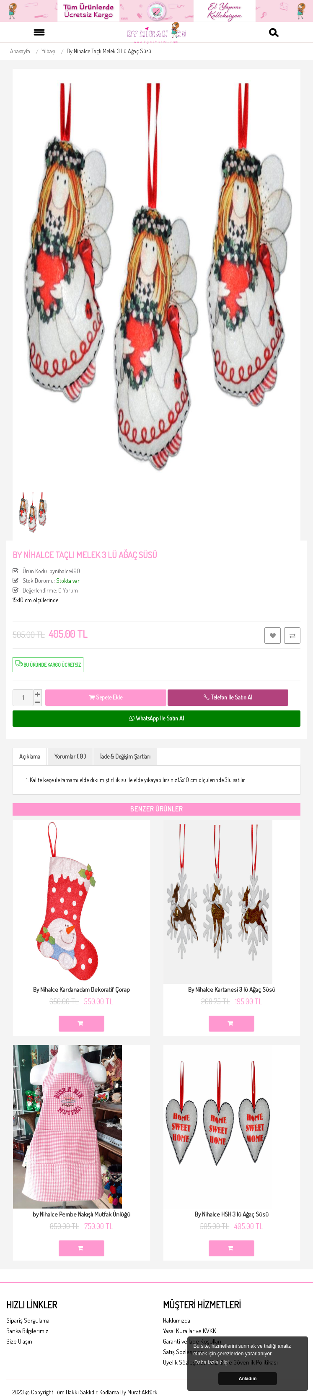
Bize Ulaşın (19, 1341)
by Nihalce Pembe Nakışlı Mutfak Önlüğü (81, 1214)
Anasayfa (20, 51)
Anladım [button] (248, 1378)
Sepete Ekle (105, 697)
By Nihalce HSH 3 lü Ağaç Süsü (232, 1214)
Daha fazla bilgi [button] (211, 1362)
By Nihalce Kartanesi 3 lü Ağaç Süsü (231, 989)
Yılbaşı (48, 51)
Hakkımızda (176, 1320)
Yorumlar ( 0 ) (70, 756)
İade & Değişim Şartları (125, 756)
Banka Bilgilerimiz (27, 1331)
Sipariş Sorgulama (27, 1320)
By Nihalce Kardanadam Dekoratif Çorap (81, 989)
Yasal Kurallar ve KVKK (189, 1331)
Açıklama (29, 756)
